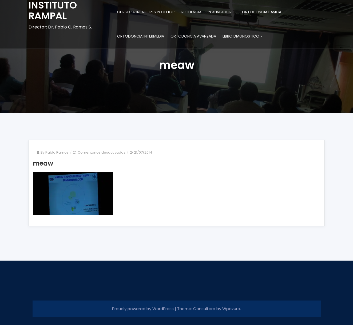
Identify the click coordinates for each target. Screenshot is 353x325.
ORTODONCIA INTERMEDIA (140, 36)
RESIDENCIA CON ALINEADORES (208, 12)
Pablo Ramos (57, 152)
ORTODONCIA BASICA (261, 12)
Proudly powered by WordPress (143, 308)
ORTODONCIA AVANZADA (193, 36)
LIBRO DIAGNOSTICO (241, 36)
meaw (43, 163)
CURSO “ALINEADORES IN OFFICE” (146, 12)
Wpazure (231, 308)
